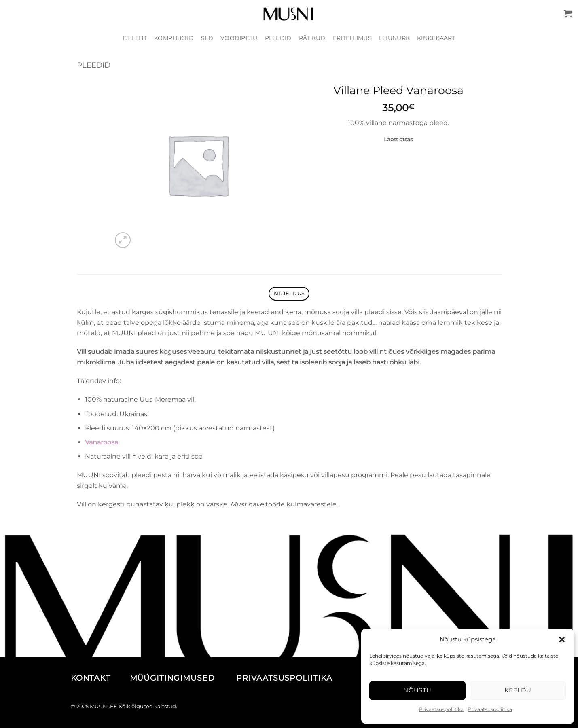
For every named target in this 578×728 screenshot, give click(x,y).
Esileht (135, 38)
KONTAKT (99, 678)
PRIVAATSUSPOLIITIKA (284, 678)
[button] (562, 639)
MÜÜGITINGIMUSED (181, 678)
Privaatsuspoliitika (441, 709)
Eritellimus (352, 38)
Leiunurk (394, 38)
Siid (207, 38)
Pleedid (278, 38)
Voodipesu (239, 38)
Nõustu (417, 690)
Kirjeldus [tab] (289, 293)
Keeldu (517, 690)
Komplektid (174, 38)
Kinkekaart (436, 38)
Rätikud (312, 38)
